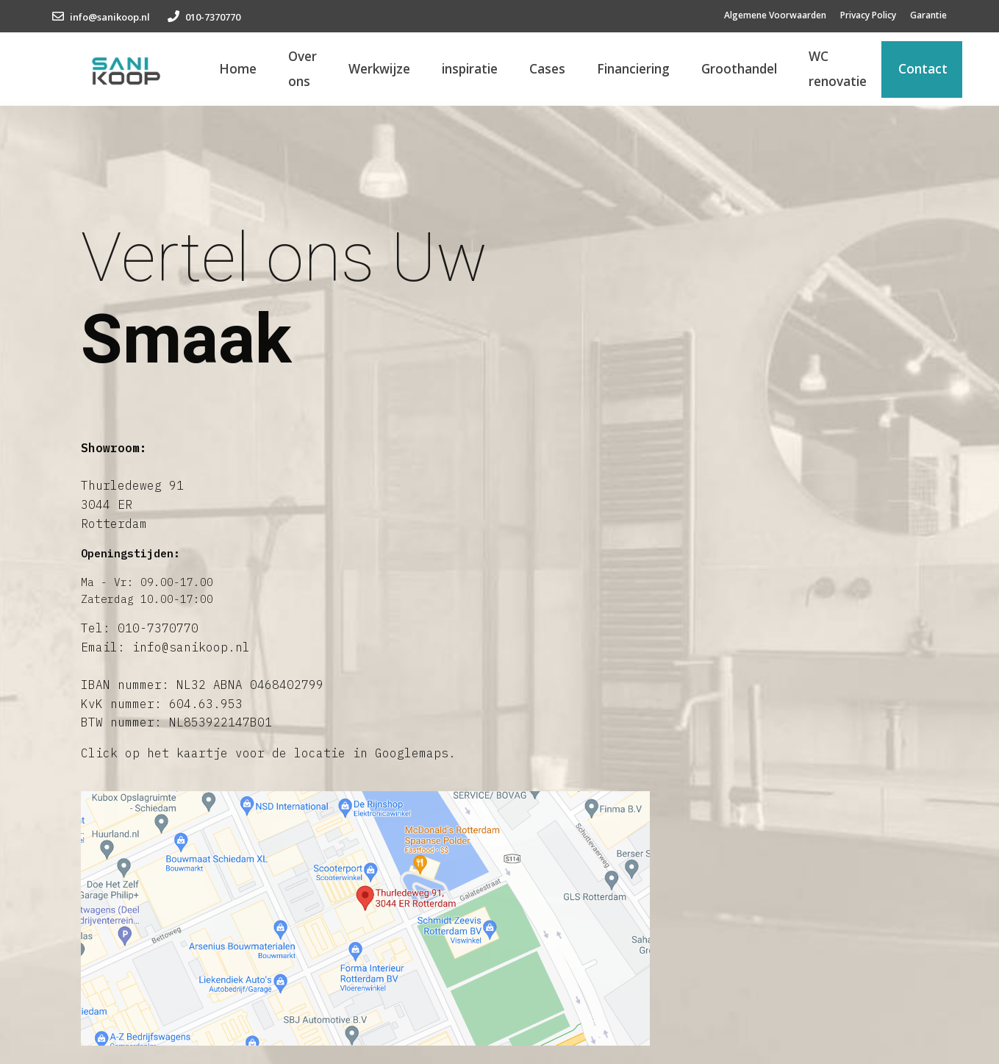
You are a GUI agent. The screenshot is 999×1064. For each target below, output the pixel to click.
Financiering (633, 68)
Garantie (928, 15)
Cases (547, 68)
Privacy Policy (868, 15)
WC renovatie (838, 69)
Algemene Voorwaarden (775, 15)
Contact (923, 68)
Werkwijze (379, 68)
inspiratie (470, 68)
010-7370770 (204, 17)
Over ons (302, 69)
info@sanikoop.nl (101, 17)
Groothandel (739, 68)
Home (238, 68)
